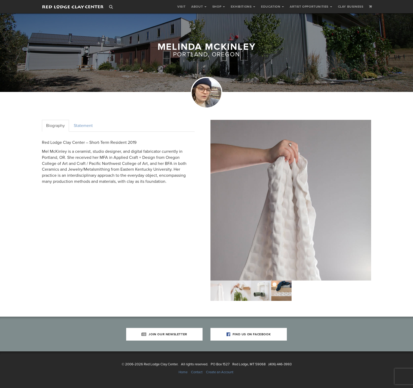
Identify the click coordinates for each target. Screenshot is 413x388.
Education (272, 6)
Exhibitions (243, 6)
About (198, 6)
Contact (197, 372)
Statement (83, 125)
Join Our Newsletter (164, 334)
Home (183, 372)
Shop (218, 6)
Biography (55, 125)
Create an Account (219, 372)
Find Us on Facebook (249, 334)
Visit (181, 6)
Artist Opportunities (311, 6)
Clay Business (350, 6)
